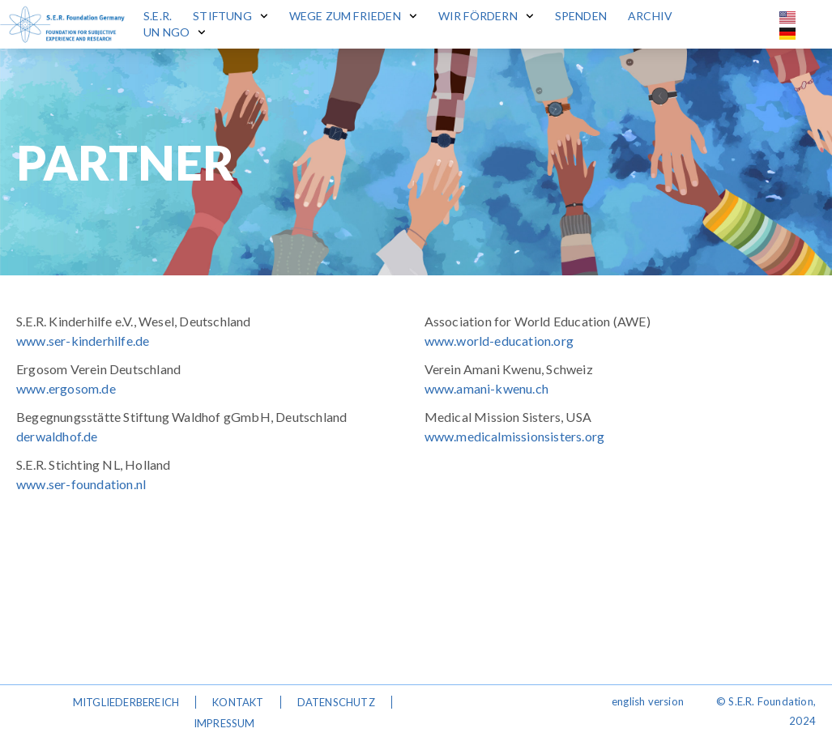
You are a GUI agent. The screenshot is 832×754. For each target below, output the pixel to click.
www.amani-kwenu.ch (487, 388)
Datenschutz (336, 702)
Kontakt (237, 702)
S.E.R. (157, 16)
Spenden (581, 16)
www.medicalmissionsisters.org (515, 436)
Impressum (224, 723)
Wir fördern (486, 16)
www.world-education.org (499, 340)
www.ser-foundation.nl (81, 484)
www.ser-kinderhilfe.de (82, 340)
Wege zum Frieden (353, 16)
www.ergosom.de (66, 388)
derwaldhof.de (57, 436)
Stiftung (230, 16)
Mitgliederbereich (126, 702)
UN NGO (174, 32)
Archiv (650, 16)
